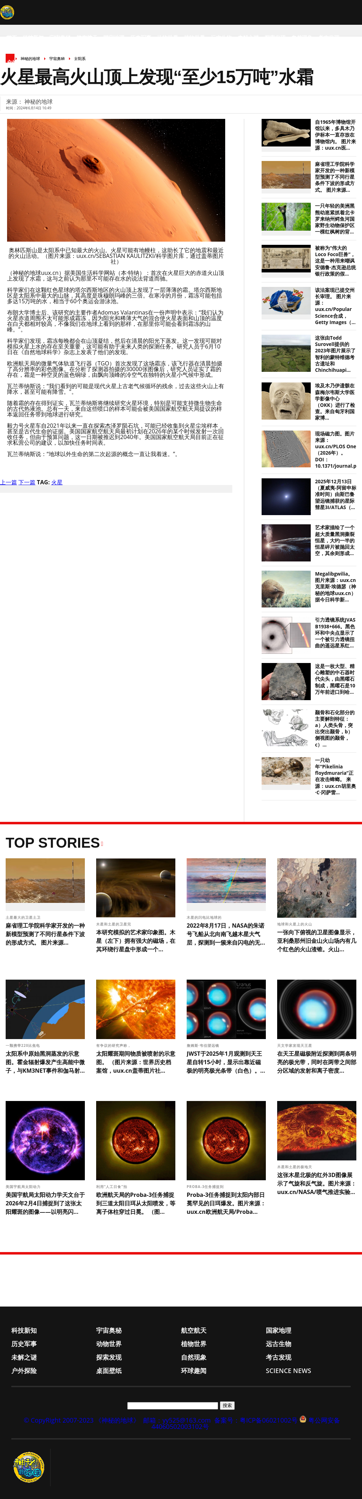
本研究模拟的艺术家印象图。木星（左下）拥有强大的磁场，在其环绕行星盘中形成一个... (135, 940)
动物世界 (167, 37)
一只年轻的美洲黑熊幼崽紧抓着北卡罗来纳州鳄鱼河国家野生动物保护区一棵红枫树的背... (335, 219)
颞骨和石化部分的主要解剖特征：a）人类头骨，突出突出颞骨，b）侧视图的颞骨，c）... (335, 728)
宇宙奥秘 (60, 37)
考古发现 (328, 37)
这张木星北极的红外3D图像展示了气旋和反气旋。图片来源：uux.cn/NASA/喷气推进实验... (316, 1183)
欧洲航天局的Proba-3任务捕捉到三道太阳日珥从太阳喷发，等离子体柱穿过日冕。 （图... (135, 1203)
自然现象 (302, 37)
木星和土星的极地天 (295, 1166)
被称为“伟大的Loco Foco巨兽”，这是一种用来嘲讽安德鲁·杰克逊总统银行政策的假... (335, 261)
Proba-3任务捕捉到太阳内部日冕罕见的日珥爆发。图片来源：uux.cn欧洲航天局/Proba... (226, 1203)
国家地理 (113, 37)
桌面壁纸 (43, 62)
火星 (57, 482)
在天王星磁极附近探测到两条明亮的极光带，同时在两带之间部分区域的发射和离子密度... (316, 1062)
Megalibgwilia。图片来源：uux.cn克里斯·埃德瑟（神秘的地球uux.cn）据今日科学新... (335, 587)
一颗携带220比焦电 (23, 1045)
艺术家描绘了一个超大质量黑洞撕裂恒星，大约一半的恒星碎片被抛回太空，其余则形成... (335, 540)
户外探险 (17, 62)
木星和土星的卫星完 (114, 924)
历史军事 (140, 37)
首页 (11, 37)
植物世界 (194, 37)
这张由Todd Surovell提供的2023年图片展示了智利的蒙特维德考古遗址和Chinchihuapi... (335, 354)
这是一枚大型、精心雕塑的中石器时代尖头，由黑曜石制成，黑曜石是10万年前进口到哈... (335, 679)
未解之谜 (248, 37)
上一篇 (8, 482)
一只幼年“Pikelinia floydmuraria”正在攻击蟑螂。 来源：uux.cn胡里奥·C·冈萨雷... (335, 776)
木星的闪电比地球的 (205, 917)
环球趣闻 (70, 62)
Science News (106, 62)
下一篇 (26, 482)
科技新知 (33, 37)
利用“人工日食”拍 (112, 1186)
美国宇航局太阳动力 (24, 1186)
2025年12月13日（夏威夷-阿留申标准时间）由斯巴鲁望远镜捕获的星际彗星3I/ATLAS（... (335, 494)
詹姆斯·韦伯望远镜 (203, 1045)
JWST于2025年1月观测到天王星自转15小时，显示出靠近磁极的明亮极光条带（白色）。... (226, 1062)
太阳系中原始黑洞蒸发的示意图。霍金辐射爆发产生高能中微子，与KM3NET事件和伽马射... (45, 1062)
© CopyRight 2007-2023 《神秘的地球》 (82, 1420)
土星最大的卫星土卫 (24, 917)
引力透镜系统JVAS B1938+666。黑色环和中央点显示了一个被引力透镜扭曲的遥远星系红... (335, 633)
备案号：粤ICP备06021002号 (256, 1420)
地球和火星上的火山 (295, 924)
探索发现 (275, 37)
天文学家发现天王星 (295, 1045)
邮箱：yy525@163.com (177, 1420)
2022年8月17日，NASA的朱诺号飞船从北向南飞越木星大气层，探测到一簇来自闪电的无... (226, 934)
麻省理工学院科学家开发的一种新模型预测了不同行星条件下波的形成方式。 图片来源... (335, 177)
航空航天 (87, 37)
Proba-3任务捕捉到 (206, 1186)
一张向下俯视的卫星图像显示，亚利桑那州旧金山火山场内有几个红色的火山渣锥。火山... (316, 940)
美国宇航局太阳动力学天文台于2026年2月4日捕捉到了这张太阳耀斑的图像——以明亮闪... (45, 1203)
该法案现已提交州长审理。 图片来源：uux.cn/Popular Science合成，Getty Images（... (335, 306)
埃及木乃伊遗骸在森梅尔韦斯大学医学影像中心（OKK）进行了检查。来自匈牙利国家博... (335, 401)
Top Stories (53, 843)
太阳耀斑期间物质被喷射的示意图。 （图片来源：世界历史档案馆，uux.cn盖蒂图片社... (135, 1062)
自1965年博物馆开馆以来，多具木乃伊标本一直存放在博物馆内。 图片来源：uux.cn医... (335, 135)
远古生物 (221, 37)
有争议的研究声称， (114, 1045)
